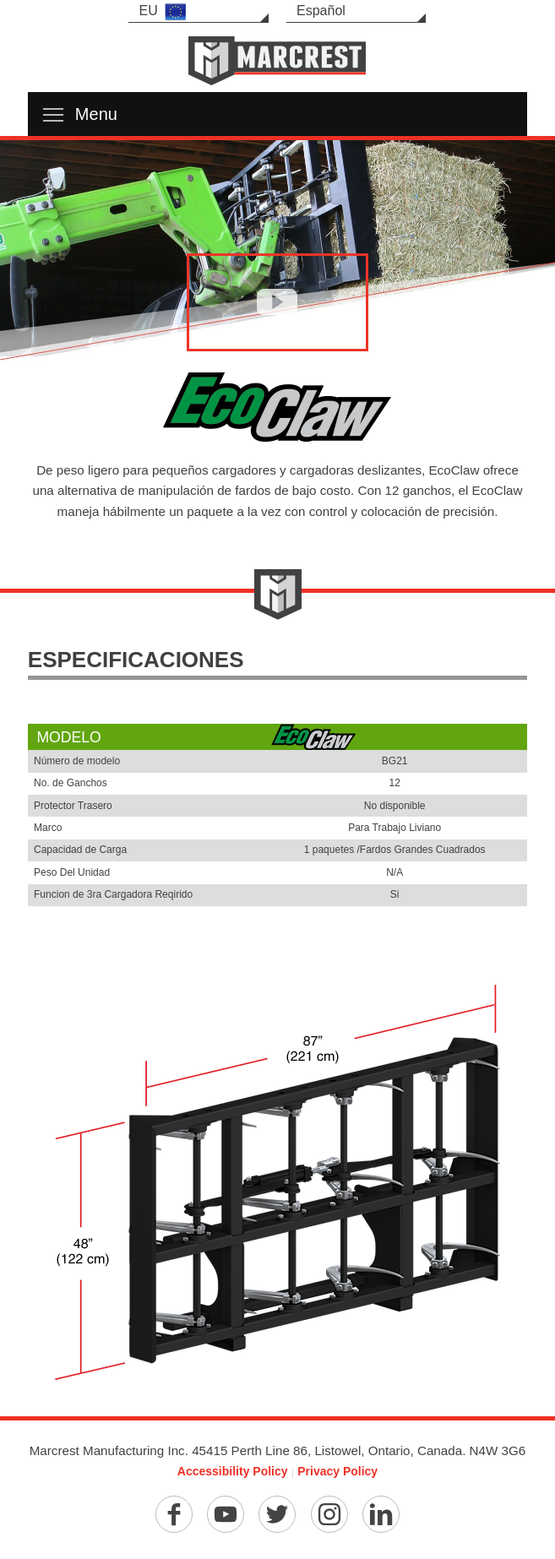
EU (162, 11)
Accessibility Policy (232, 1471)
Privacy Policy (337, 1471)
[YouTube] (225, 1514)
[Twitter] (277, 1514)
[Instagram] (329, 1514)
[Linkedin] (381, 1514)
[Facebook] (174, 1514)
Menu (80, 114)
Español (321, 10)
